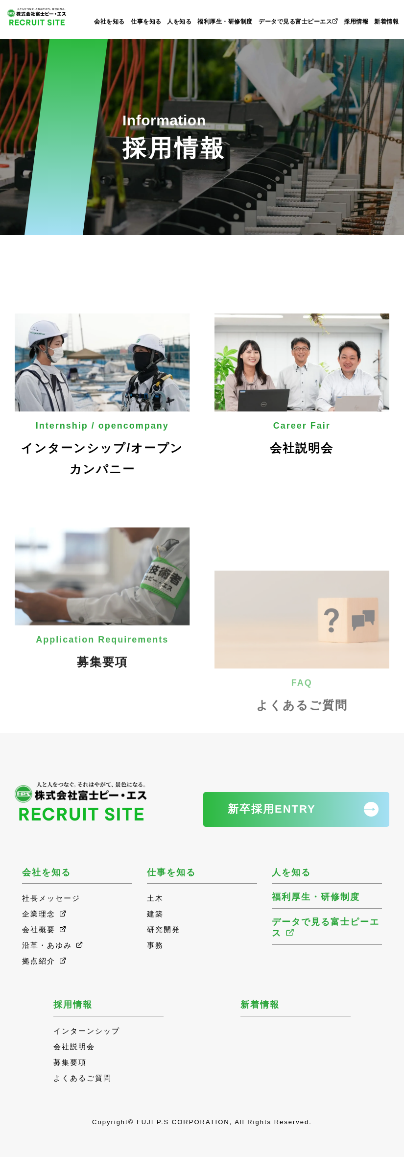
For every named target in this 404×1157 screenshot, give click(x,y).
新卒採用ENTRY (272, 809)
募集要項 (102, 654)
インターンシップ (86, 1031)
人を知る (179, 21)
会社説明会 (302, 384)
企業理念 (45, 914)
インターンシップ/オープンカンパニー (102, 394)
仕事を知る (146, 21)
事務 (155, 945)
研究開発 (163, 929)
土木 (155, 898)
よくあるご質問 (302, 722)
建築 (155, 914)
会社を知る (109, 21)
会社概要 (45, 929)
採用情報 (356, 21)
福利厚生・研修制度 (225, 21)
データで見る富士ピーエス (298, 21)
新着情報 (386, 21)
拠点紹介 (45, 961)
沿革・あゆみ (53, 945)
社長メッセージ (51, 898)
